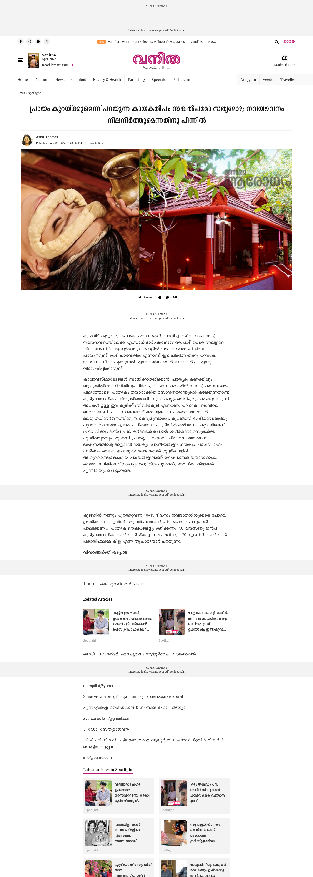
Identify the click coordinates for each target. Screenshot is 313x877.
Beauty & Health (107, 79)
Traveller (288, 79)
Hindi (166, 68)
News (60, 79)
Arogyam (248, 79)
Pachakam (181, 79)
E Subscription (285, 65)
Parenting (136, 79)
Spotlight (34, 93)
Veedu (268, 79)
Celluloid (78, 79)
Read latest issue (55, 65)
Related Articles (97, 599)
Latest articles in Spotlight (108, 769)
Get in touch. (177, 30)
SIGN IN (289, 41)
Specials (159, 79)
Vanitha (49, 55)
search (276, 41)
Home (22, 79)
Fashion (41, 79)
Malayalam (151, 68)
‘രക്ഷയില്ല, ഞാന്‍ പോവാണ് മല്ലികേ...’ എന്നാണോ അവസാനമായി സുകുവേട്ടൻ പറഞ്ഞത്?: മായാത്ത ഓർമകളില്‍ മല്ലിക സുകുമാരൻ (133, 841)
